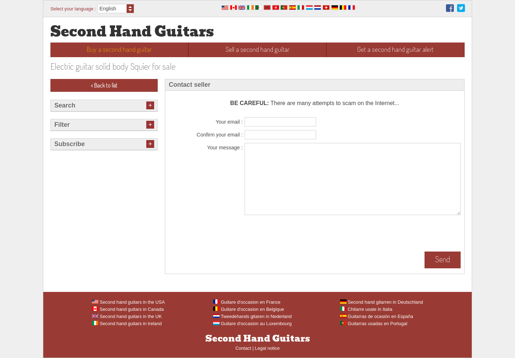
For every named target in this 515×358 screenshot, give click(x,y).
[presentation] (299, 234)
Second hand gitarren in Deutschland (381, 302)
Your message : (224, 147)
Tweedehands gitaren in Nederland (252, 316)
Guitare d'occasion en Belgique (248, 309)
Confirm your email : (220, 135)
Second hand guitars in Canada (128, 309)
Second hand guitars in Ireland (127, 323)
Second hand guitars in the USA (128, 302)
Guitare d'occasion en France (246, 302)
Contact (243, 348)
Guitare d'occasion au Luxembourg (252, 323)
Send (442, 259)
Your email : (229, 122)
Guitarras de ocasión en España (376, 316)
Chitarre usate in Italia (366, 309)
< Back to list (104, 85)
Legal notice (267, 348)
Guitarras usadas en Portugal (373, 323)
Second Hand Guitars (132, 32)
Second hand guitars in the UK (127, 316)
